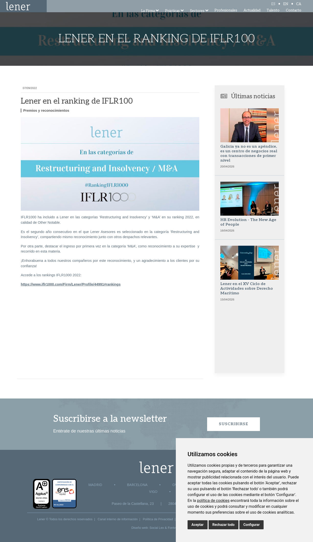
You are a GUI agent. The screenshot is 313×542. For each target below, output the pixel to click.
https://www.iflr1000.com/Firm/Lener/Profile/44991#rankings (71, 284)
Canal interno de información (118, 519)
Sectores (197, 18)
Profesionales (225, 17)
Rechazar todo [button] (223, 525)
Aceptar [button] (197, 525)
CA (298, 8)
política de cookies (213, 500)
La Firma (148, 18)
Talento (273, 17)
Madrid (95, 484)
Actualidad (252, 17)
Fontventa (175, 528)
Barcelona (137, 484)
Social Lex (156, 528)
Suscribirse (233, 424)
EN (285, 8)
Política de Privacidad (158, 519)
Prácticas (172, 18)
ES (273, 8)
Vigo (153, 491)
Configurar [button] (251, 525)
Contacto (293, 17)
